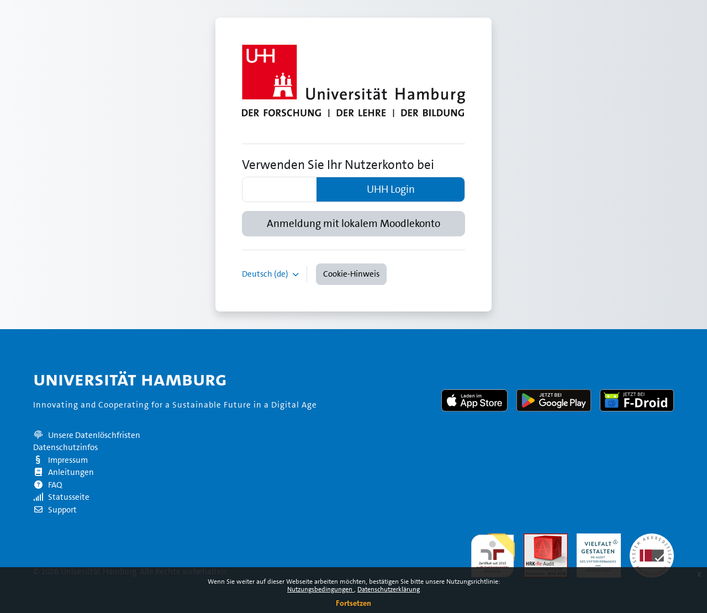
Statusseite (61, 497)
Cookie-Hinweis (351, 273)
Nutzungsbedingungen (320, 589)
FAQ (47, 484)
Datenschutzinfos (65, 447)
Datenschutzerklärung (388, 589)
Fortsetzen (353, 603)
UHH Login (391, 189)
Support (55, 509)
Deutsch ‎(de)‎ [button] (266, 273)
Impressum (60, 460)
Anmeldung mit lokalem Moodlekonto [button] (353, 223)
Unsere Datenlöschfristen (94, 435)
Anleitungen (63, 472)
